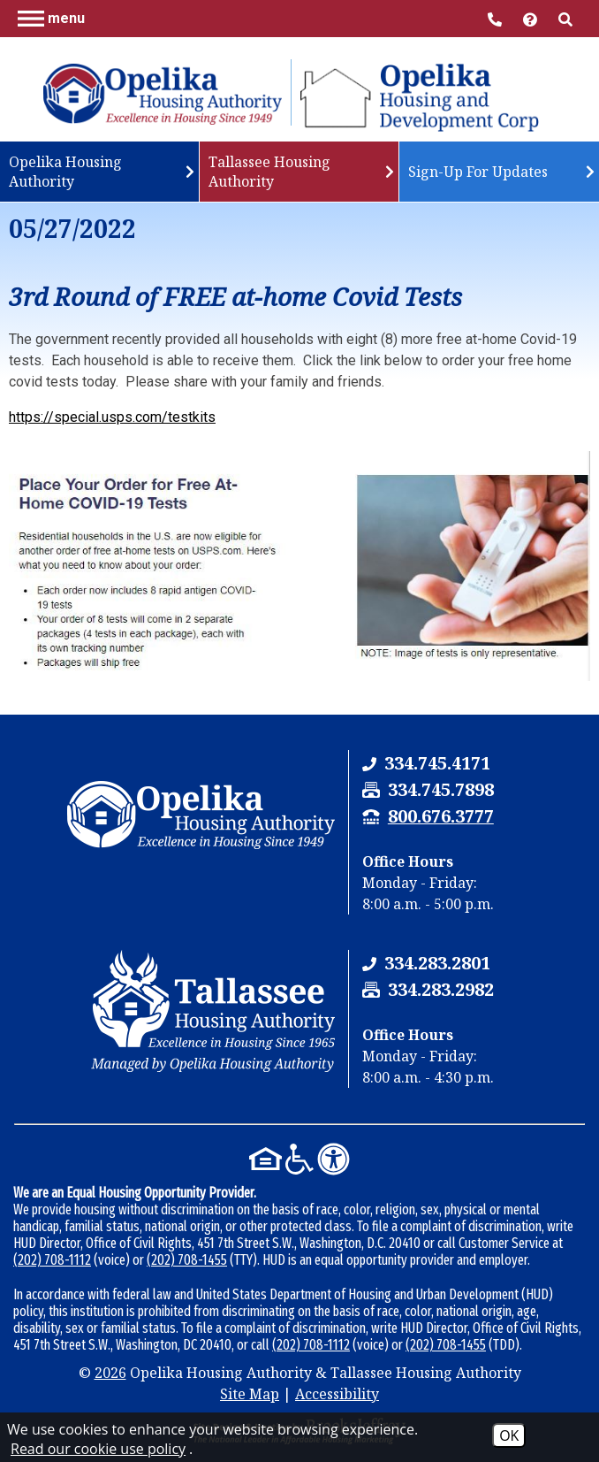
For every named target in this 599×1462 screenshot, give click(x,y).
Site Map (249, 1394)
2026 (110, 1372)
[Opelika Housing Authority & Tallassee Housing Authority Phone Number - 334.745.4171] (437, 763)
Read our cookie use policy (98, 1448)
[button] (51, 18)
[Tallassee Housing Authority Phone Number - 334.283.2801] (437, 963)
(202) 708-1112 (52, 1260)
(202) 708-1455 (187, 1260)
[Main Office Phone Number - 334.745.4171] (496, 18)
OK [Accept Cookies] (509, 1435)
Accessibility (337, 1394)
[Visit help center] (532, 18)
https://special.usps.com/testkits (112, 417)
